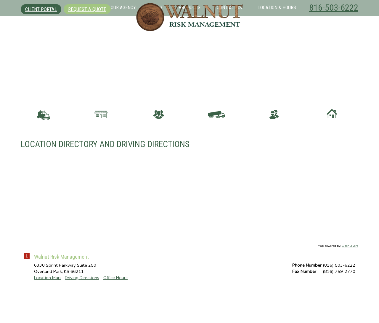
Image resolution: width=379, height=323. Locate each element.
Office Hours (115, 311)
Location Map (47, 311)
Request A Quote (87, 9)
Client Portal (41, 9)
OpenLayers (350, 280)
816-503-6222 (333, 7)
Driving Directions (82, 311)
